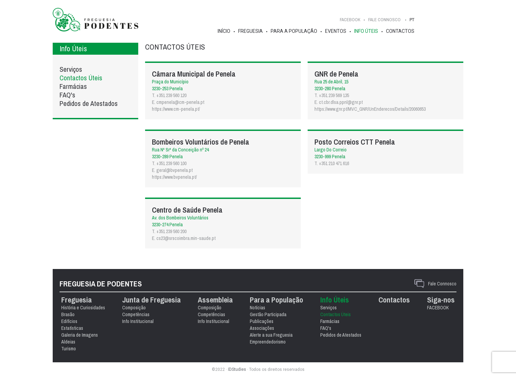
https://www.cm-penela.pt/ (176, 109)
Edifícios (69, 321)
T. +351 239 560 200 (169, 231)
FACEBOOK (350, 20)
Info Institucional (138, 321)
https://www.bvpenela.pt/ (174, 177)
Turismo (68, 349)
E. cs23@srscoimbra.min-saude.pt (184, 238)
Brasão (68, 314)
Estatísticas (72, 328)
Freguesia (250, 31)
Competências (136, 314)
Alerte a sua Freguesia (271, 335)
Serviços (71, 69)
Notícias (257, 308)
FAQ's (67, 95)
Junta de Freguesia (151, 300)
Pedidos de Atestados (89, 103)
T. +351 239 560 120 (169, 95)
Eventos (335, 31)
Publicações (261, 321)
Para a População (294, 31)
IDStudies (237, 369)
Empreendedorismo (268, 342)
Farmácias (73, 86)
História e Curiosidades (83, 308)
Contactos (400, 31)
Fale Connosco (442, 284)
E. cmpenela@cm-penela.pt (178, 102)
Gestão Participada (268, 314)
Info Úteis (366, 31)
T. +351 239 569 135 (331, 95)
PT (412, 19)
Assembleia (215, 300)
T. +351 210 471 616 (331, 163)
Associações (262, 328)
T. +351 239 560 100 (169, 163)
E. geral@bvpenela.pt (172, 170)
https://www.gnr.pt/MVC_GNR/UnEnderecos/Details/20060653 (370, 109)
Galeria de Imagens (79, 335)
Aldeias (68, 342)
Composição (134, 308)
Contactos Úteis (81, 77)
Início (224, 31)
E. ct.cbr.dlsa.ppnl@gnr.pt (338, 102)
